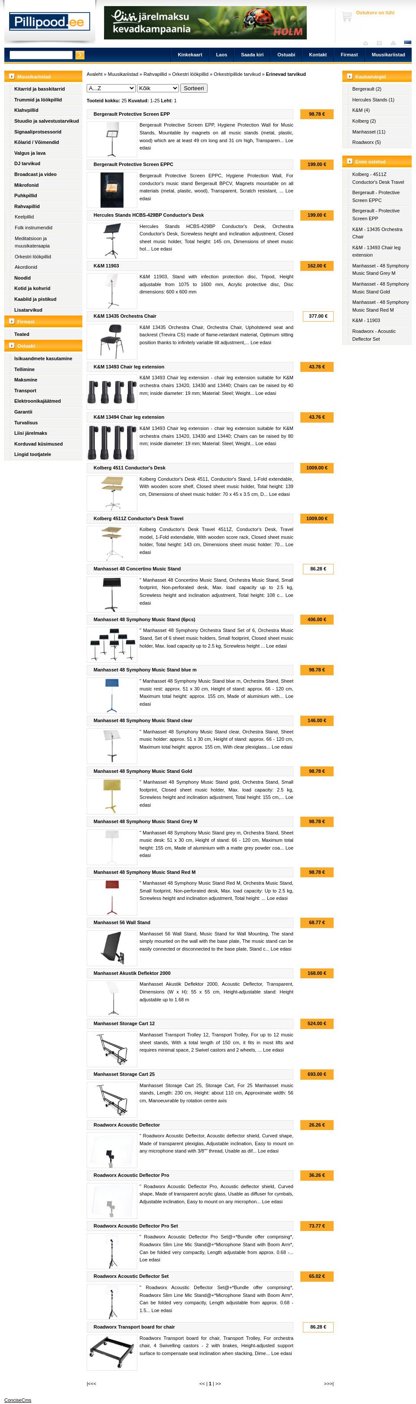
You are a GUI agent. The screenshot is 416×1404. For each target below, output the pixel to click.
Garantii (23, 411)
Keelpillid (24, 216)
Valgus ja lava (30, 153)
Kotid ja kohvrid (32, 288)
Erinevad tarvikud (286, 74)
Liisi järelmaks (30, 433)
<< (202, 1383)
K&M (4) (361, 110)
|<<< (91, 1383)
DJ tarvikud (27, 163)
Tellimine (24, 369)
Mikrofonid (26, 185)
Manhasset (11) (368, 131)
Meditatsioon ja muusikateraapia (32, 242)
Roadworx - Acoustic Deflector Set (374, 335)
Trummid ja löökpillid (38, 99)
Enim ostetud (370, 161)
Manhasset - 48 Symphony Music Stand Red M (380, 306)
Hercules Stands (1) (373, 99)
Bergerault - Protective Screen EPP (376, 214)
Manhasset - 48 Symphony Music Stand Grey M (380, 269)
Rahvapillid (27, 206)
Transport (25, 390)
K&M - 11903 (366, 320)
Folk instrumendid (33, 227)
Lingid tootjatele (32, 454)
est (407, 43)
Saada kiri (381, 43)
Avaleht (367, 43)
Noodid (22, 277)
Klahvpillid (26, 110)
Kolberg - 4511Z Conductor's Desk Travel (378, 178)
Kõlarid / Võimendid (36, 142)
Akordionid (26, 267)
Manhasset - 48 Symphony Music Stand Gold (380, 287)
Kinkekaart (190, 54)
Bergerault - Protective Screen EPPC (376, 196)
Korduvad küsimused (38, 443)
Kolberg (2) (364, 121)
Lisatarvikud (28, 310)
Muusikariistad (388, 54)
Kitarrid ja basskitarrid (39, 88)
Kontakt (318, 54)
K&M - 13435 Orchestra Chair (377, 233)
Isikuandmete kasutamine (43, 358)
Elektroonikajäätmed (37, 401)
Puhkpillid (25, 195)
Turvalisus (26, 422)
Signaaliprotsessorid (38, 131)
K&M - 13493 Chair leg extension (376, 251)
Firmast (349, 54)
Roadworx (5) (366, 142)
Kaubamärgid (370, 76)
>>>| (329, 1383)
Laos (222, 54)
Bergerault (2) (366, 88)
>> (218, 1383)
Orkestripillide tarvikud (237, 74)
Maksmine (25, 379)
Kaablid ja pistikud (35, 299)
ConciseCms (17, 1400)
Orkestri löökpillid (33, 256)
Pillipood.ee (50, 24)
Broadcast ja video (35, 174)
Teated (21, 334)
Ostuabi (286, 54)
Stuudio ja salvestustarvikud (46, 121)
